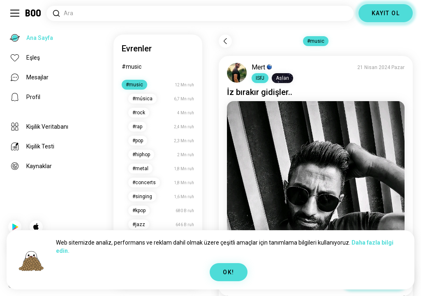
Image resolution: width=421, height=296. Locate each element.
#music (131, 66)
